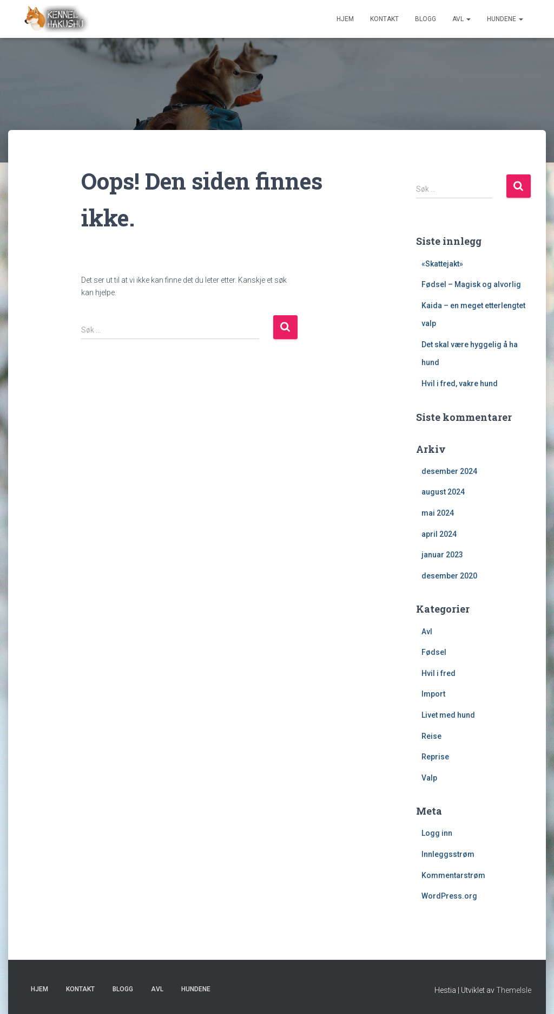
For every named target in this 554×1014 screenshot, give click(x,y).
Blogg (425, 19)
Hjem (345, 19)
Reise (431, 736)
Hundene (505, 19)
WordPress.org (449, 896)
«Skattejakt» (442, 263)
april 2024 (439, 534)
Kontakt (384, 19)
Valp (429, 778)
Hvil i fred (438, 673)
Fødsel (433, 652)
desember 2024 (449, 471)
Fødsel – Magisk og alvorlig (471, 284)
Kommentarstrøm (453, 875)
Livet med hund (448, 715)
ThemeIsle (513, 990)
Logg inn (436, 833)
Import (433, 694)
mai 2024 (437, 513)
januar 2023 (442, 554)
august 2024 (443, 491)
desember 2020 (449, 575)
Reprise (435, 756)
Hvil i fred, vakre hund (459, 383)
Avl (461, 19)
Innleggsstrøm (447, 854)
